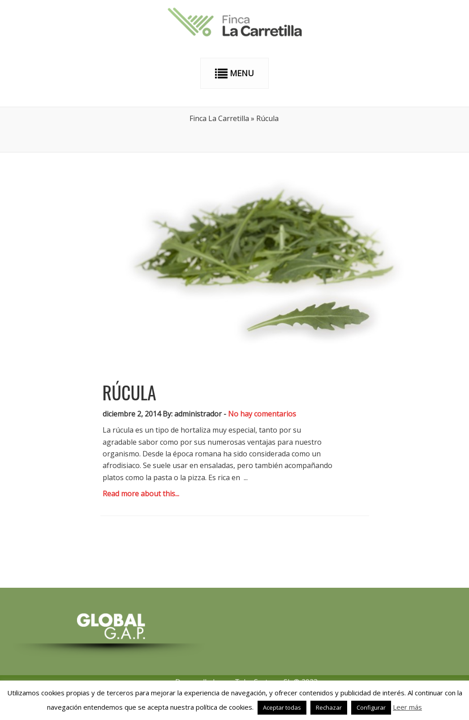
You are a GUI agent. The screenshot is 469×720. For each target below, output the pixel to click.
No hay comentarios (262, 414)
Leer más (407, 707)
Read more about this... (141, 494)
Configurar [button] (371, 707)
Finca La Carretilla (219, 118)
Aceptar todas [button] (282, 707)
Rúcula (129, 392)
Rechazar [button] (329, 707)
